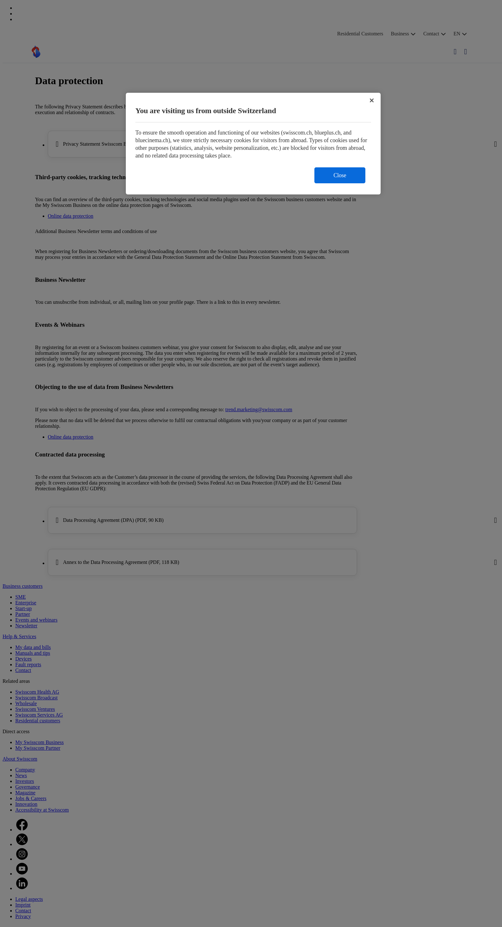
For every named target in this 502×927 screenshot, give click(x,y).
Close (339, 175)
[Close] (372, 100)
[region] (253, 143)
